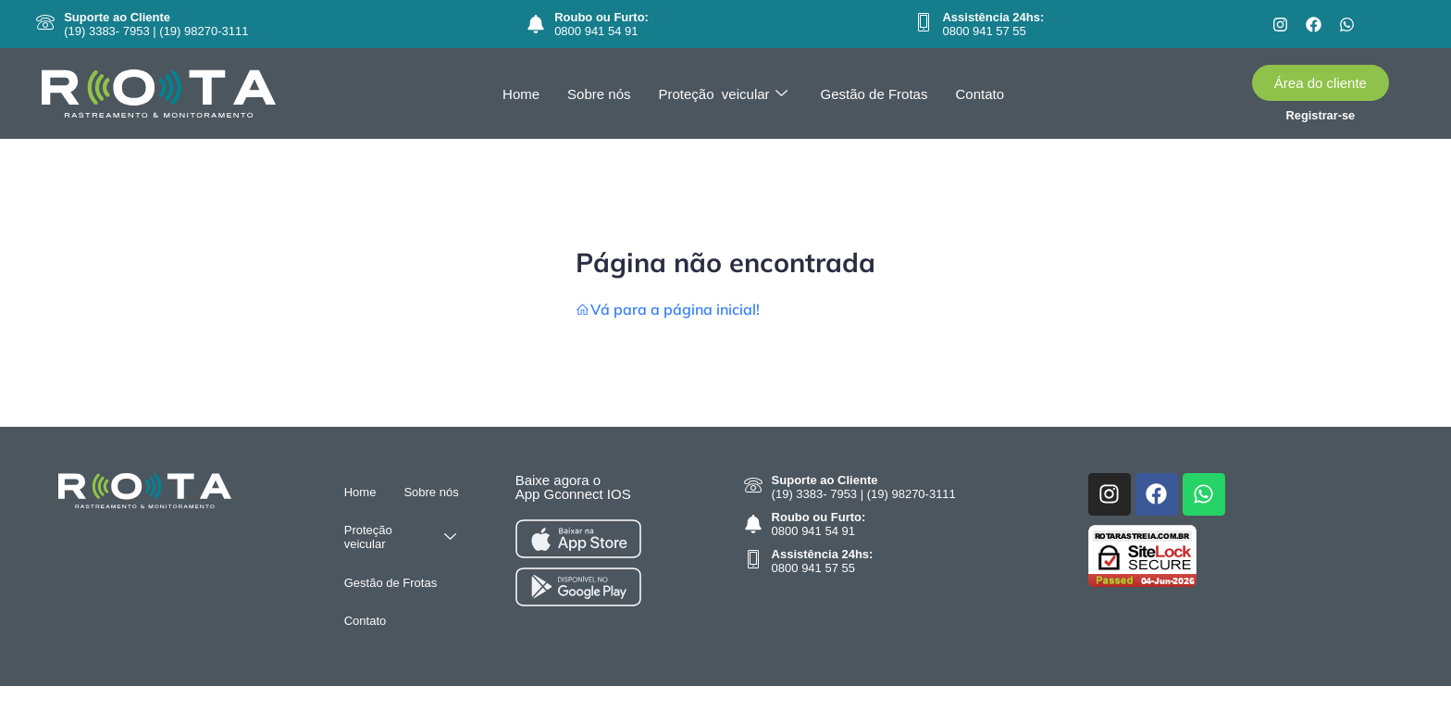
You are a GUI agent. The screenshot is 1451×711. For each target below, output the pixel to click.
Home (520, 94)
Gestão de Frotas (874, 94)
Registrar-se (1321, 115)
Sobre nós (598, 94)
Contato (979, 94)
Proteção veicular (723, 94)
